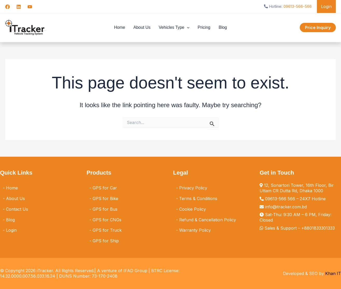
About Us (141, 27)
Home (119, 27)
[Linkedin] (18, 6)
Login (326, 6)
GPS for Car (105, 187)
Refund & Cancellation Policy (207, 219)
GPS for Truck (107, 230)
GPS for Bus (105, 209)
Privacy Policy (193, 187)
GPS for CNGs (107, 219)
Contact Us (17, 209)
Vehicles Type (174, 27)
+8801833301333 (318, 228)
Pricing (204, 27)
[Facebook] (7, 6)
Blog (223, 27)
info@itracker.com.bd (286, 206)
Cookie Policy (192, 209)
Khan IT (333, 273)
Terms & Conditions (198, 198)
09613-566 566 (280, 198)
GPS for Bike (105, 198)
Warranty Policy (195, 230)
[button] (187, 27)
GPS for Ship (106, 240)
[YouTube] (29, 6)
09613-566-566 (297, 6)
